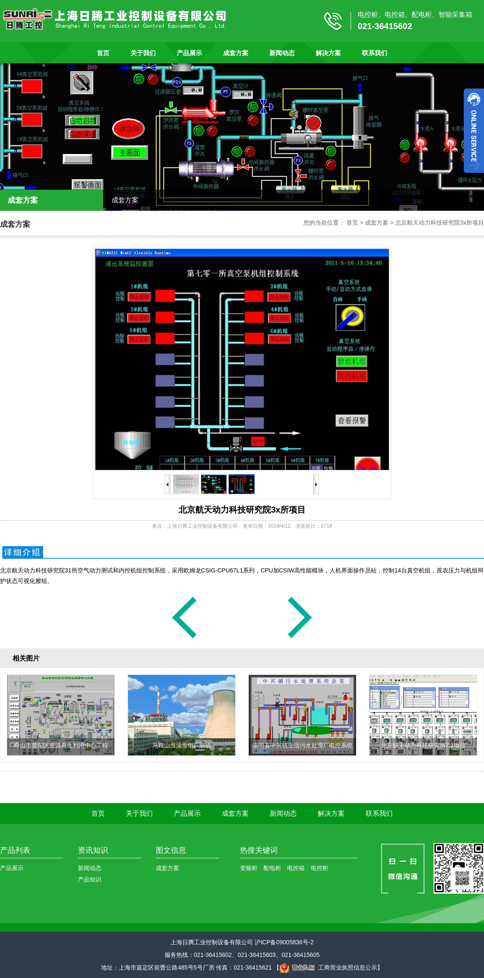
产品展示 (189, 52)
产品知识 (89, 879)
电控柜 (319, 868)
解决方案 (328, 52)
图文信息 (171, 850)
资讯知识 (93, 850)
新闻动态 (282, 52)
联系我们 (374, 52)
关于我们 (143, 52)
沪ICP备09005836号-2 (284, 942)
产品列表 (15, 850)
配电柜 (272, 868)
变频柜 (249, 868)
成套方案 (235, 52)
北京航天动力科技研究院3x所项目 (439, 222)
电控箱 (296, 868)
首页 (103, 52)
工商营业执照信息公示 (328, 967)
